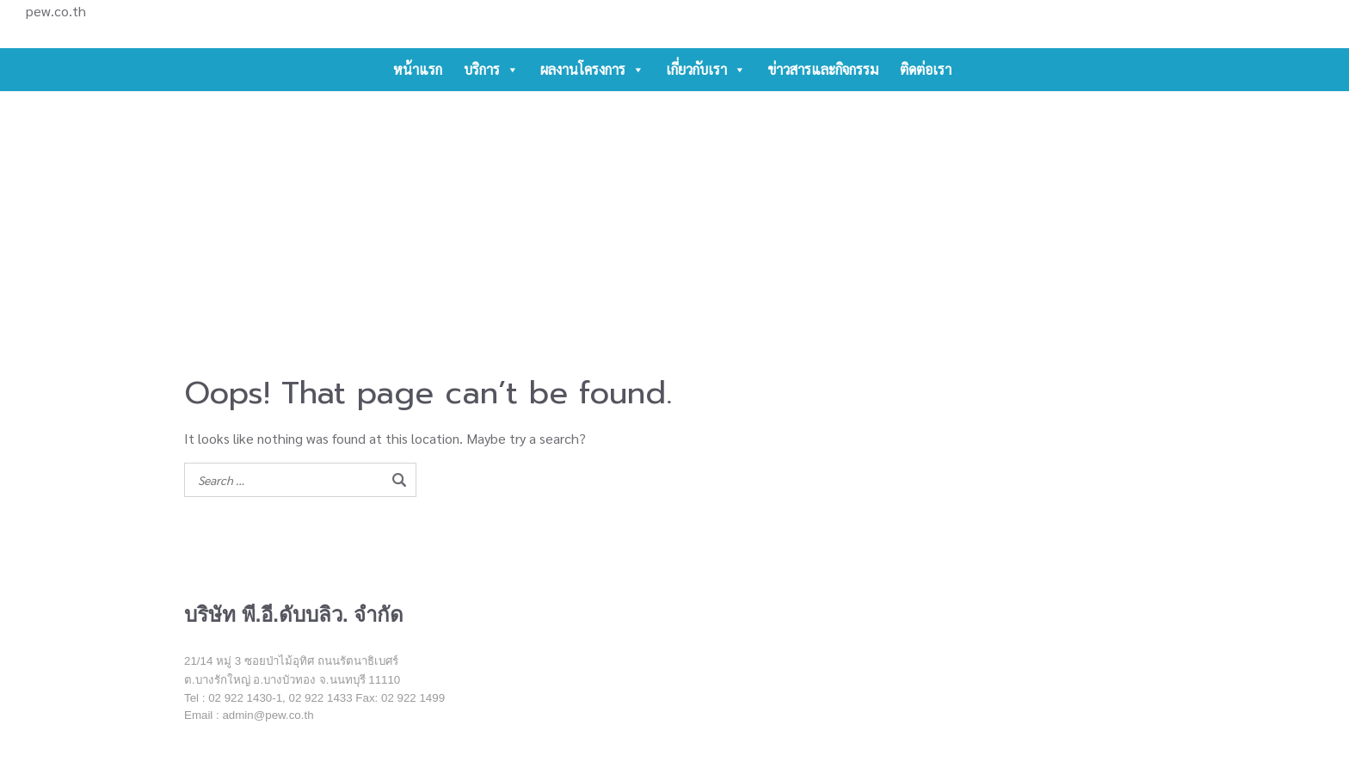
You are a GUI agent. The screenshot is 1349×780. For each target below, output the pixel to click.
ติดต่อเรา (926, 69)
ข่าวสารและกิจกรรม (822, 69)
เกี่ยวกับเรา (706, 70)
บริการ (491, 70)
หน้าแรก (417, 69)
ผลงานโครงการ (592, 70)
